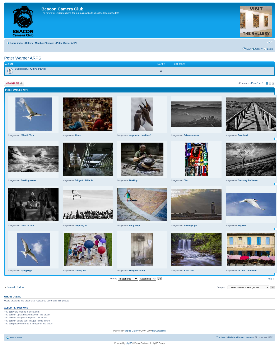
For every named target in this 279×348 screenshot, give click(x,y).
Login (270, 49)
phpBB (129, 343)
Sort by (124, 278)
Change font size (270, 42)
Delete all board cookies (240, 337)
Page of (257, 83)
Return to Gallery (15, 287)
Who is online (12, 296)
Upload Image (14, 83)
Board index (16, 43)
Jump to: (221, 287)
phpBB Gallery (131, 331)
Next (270, 278)
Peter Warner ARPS (66, 43)
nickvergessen (159, 331)
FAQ (248, 49)
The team (221, 337)
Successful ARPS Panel (30, 68)
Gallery (29, 43)
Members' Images (44, 43)
